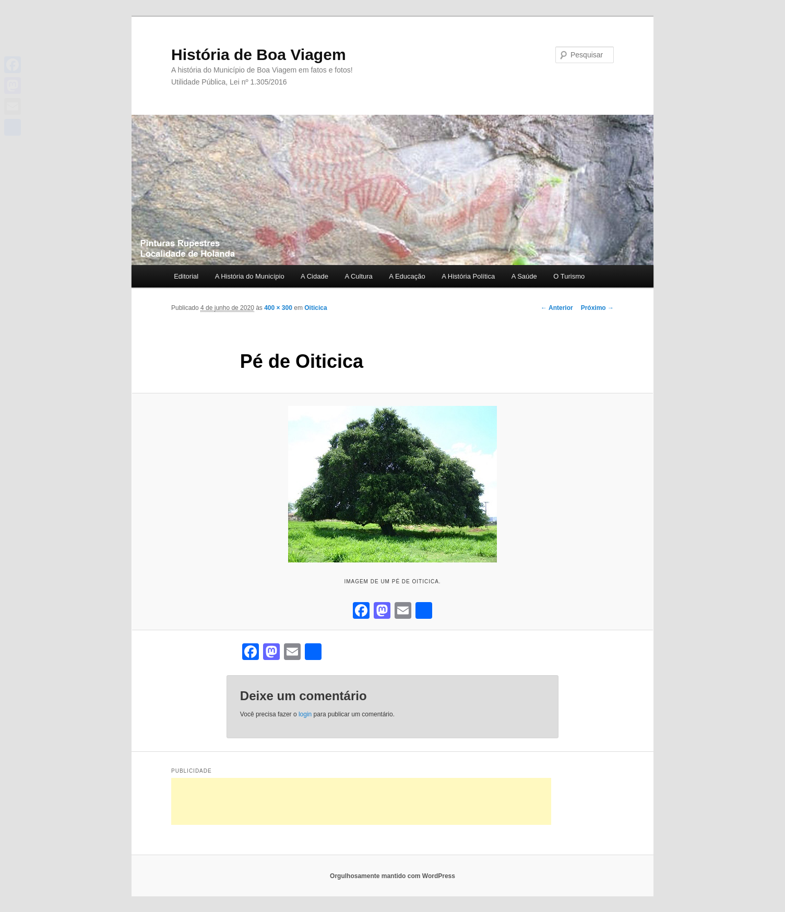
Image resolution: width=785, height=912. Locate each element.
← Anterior (557, 307)
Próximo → (597, 307)
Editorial (186, 276)
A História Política (468, 276)
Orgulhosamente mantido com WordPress (392, 876)
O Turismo (569, 276)
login (305, 714)
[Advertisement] (361, 801)
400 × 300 (278, 307)
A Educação (407, 276)
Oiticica (315, 307)
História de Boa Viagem (258, 54)
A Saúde (524, 276)
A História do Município (249, 276)
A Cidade (314, 276)
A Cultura (358, 276)
